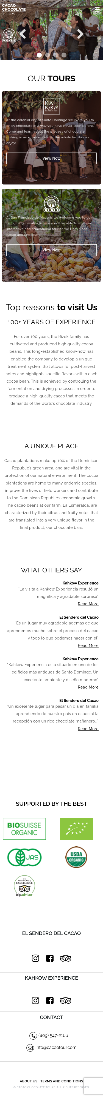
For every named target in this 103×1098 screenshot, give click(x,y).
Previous (24, 33)
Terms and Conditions (61, 1081)
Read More (88, 604)
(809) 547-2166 (48, 1035)
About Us (28, 1081)
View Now (51, 158)
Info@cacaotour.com (51, 1047)
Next (78, 33)
